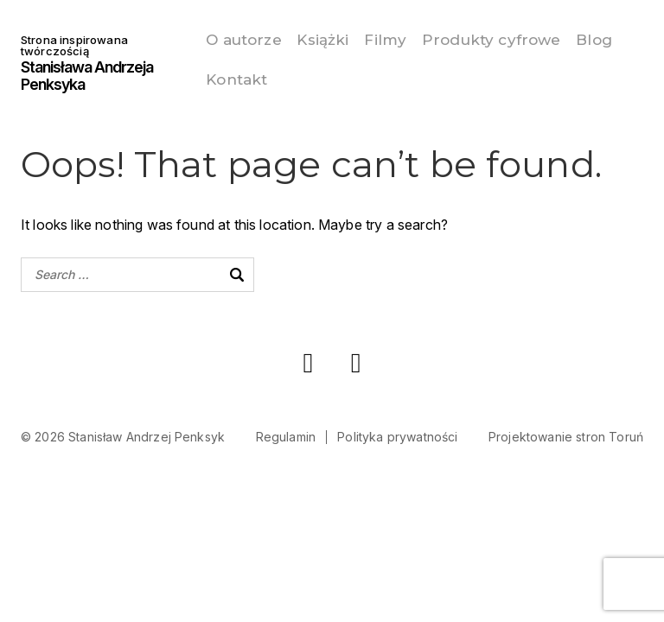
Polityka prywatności (397, 433)
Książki (323, 39)
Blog (216, 77)
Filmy (395, 39)
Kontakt (289, 77)
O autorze (235, 39)
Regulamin (286, 433)
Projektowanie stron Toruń (565, 433)
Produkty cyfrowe (510, 39)
